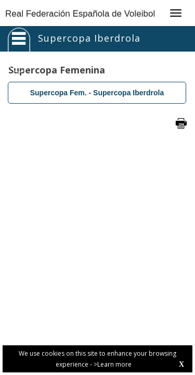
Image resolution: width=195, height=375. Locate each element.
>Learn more (113, 364)
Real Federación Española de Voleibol (80, 14)
